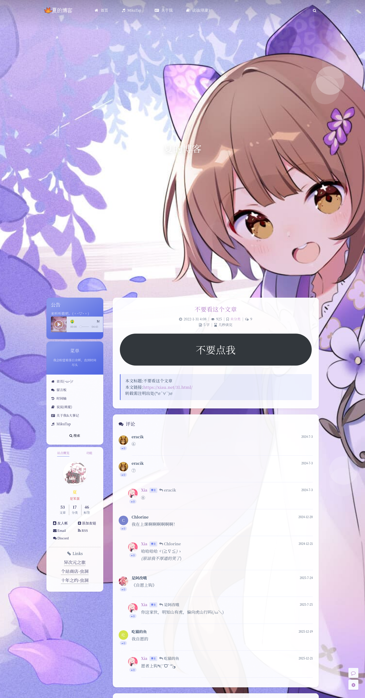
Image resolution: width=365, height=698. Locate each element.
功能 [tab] (89, 453)
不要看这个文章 (215, 309)
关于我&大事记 (65, 415)
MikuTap (61, 423)
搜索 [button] (75, 435)
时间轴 (59, 398)
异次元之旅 (75, 562)
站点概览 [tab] (63, 453)
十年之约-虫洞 (75, 580)
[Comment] (353, 673)
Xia (144, 490)
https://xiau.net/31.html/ (168, 387)
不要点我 (215, 349)
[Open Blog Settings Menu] (353, 685)
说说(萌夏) (61, 406)
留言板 (59, 389)
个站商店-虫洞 (75, 571)
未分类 (235, 318)
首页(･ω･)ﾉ (62, 381)
